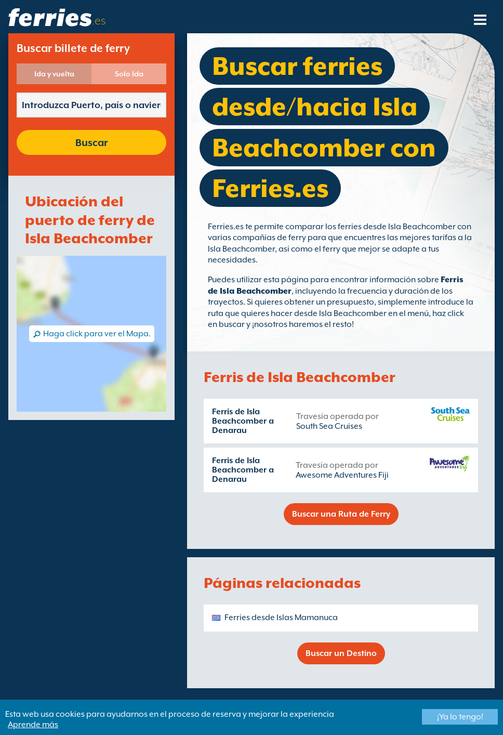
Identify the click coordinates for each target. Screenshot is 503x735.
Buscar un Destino (341, 653)
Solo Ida (129, 74)
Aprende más (33, 724)
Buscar (91, 142)
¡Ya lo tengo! (460, 716)
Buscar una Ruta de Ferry (341, 514)
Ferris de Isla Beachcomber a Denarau (243, 421)
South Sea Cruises (329, 426)
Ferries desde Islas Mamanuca (281, 617)
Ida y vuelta (54, 74)
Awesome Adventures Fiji (342, 475)
